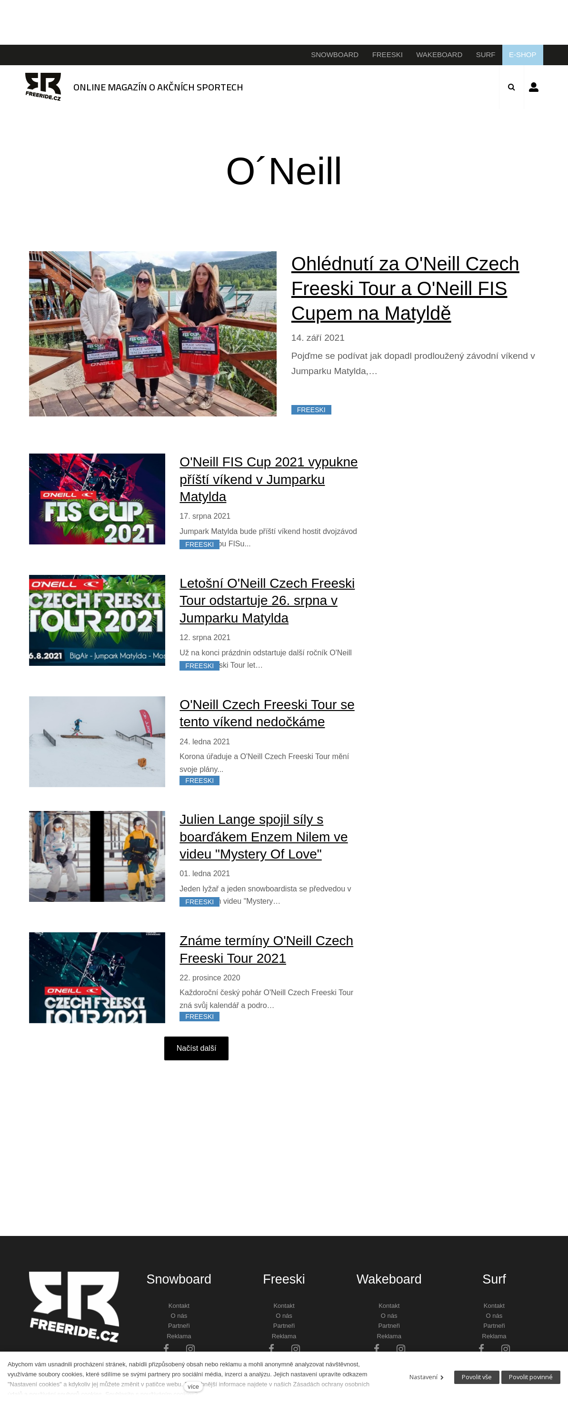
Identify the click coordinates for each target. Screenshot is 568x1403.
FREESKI (311, 410)
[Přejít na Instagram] (190, 1348)
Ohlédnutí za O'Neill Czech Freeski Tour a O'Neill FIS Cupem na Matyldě (405, 288)
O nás (178, 1315)
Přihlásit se (533, 87)
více (193, 1386)
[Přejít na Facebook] (166, 1348)
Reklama (179, 1336)
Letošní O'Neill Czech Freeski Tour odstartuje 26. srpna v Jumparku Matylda (267, 600)
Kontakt (179, 1305)
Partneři (179, 1325)
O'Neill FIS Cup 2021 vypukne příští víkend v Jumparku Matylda (268, 479)
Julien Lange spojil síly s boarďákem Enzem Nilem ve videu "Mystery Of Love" (263, 836)
